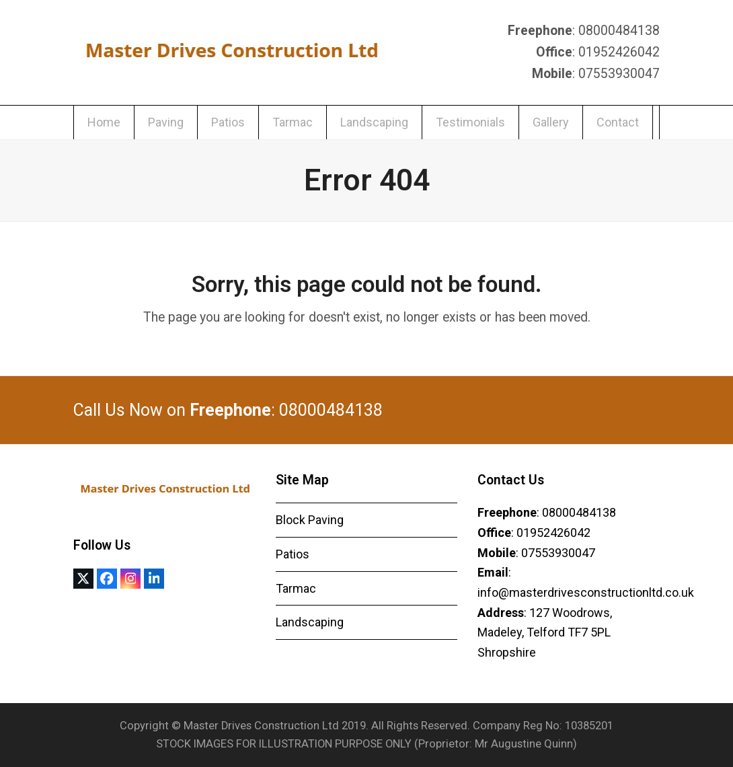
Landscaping (310, 622)
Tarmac (296, 588)
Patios (292, 554)
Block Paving (310, 520)
